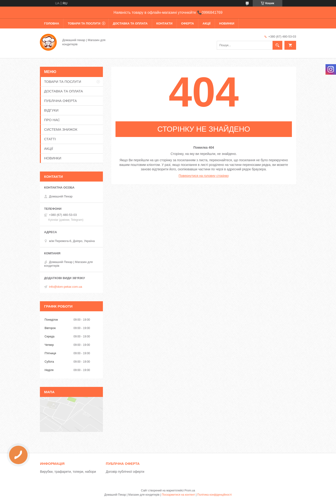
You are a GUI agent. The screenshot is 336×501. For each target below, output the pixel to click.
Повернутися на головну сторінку (204, 176)
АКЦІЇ (206, 23)
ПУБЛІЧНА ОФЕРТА (60, 101)
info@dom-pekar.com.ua (65, 286)
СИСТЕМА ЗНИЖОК (60, 129)
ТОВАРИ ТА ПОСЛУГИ (84, 23)
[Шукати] (277, 45)
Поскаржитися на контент (178, 494)
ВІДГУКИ (51, 110)
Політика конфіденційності (214, 494)
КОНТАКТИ (164, 23)
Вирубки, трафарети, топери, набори (68, 471)
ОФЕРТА (187, 23)
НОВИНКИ (226, 23)
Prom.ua (190, 490)
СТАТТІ (50, 139)
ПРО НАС (52, 120)
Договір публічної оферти (125, 471)
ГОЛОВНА (51, 23)
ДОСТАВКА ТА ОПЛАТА (130, 23)
